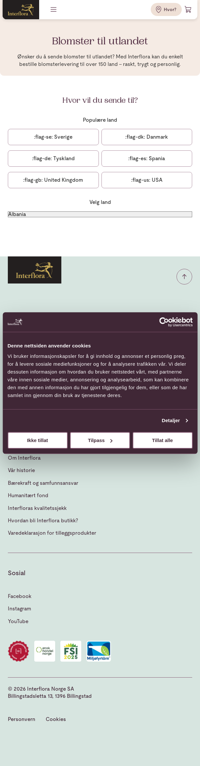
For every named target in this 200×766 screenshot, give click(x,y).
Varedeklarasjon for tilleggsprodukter (52, 533)
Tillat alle (162, 440)
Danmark (146, 137)
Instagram (19, 608)
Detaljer (171, 420)
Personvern (21, 719)
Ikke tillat (37, 440)
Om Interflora (24, 458)
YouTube (18, 621)
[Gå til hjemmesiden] (21, 9)
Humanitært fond (28, 495)
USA (146, 180)
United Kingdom (53, 180)
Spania (146, 158)
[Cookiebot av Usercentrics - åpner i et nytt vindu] (163, 322)
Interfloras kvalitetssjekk (37, 508)
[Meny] (54, 9)
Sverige (53, 137)
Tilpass (100, 440)
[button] (184, 276)
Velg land (100, 202)
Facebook (19, 596)
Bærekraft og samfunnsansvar (43, 483)
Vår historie (21, 470)
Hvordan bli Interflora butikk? (43, 520)
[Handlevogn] (188, 9)
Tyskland (53, 158)
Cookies (56, 719)
